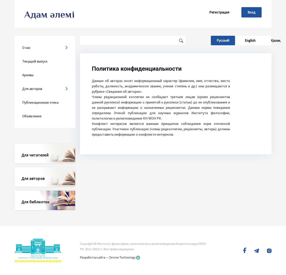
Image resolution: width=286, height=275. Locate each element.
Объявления (31, 116)
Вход (251, 12)
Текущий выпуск (35, 61)
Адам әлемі (49, 14)
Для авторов (32, 178)
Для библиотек (35, 201)
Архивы (28, 75)
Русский (225, 40)
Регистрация (219, 12)
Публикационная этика (40, 102)
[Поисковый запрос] (132, 40)
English (250, 40)
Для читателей (35, 154)
